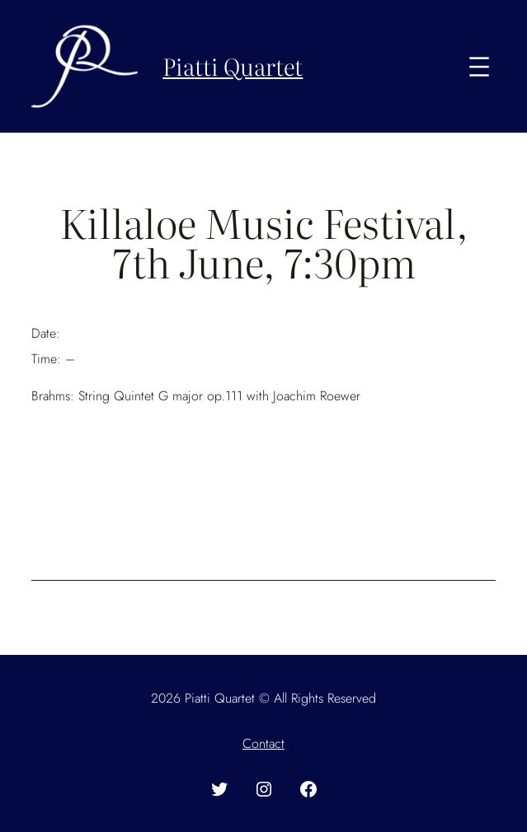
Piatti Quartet (232, 66)
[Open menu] (479, 66)
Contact (263, 743)
